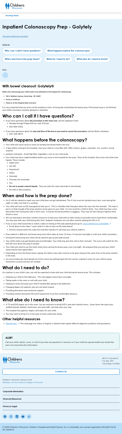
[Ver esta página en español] (61, 36)
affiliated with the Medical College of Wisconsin (22, 382)
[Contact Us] (61, 372)
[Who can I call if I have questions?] (22, 51)
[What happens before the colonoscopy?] (68, 51)
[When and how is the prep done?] (22, 59)
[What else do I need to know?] (92, 59)
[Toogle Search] (108, 6)
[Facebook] (4, 416)
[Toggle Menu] (114, 6)
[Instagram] (10, 416)
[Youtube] (22, 416)
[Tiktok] (28, 416)
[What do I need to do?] (58, 59)
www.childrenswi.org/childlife (97, 223)
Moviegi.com (13, 323)
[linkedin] (16, 416)
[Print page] (5, 75)
